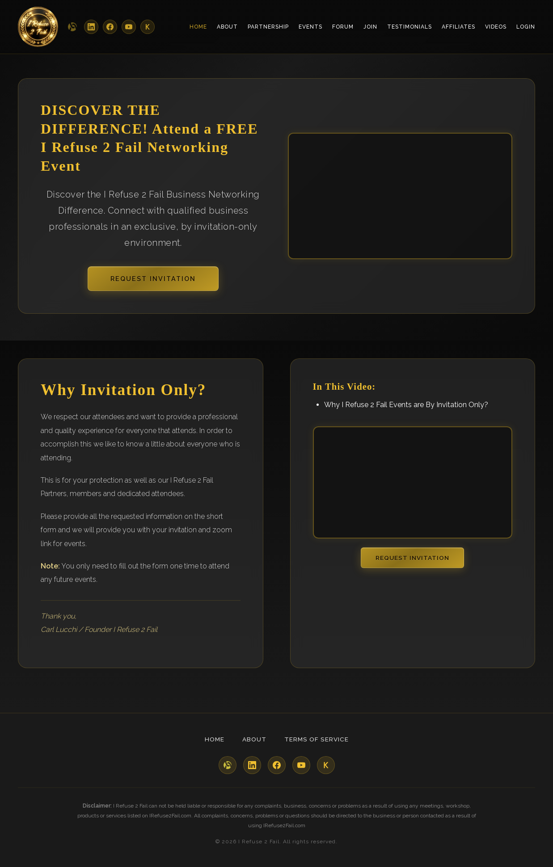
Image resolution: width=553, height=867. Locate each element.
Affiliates (458, 27)
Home (198, 27)
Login (525, 27)
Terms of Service (316, 739)
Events (310, 27)
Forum (343, 27)
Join (370, 27)
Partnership (268, 27)
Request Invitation (153, 278)
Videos (496, 27)
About (227, 27)
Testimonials (409, 27)
